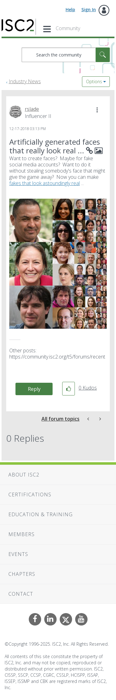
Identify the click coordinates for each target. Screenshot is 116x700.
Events (18, 554)
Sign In (88, 9)
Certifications (29, 494)
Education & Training (40, 514)
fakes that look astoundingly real (44, 183)
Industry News (25, 81)
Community (68, 28)
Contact (20, 593)
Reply (34, 389)
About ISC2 (23, 474)
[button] (97, 110)
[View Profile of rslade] (32, 109)
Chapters (21, 574)
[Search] (66, 54)
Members (21, 534)
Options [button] (94, 81)
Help (70, 9)
